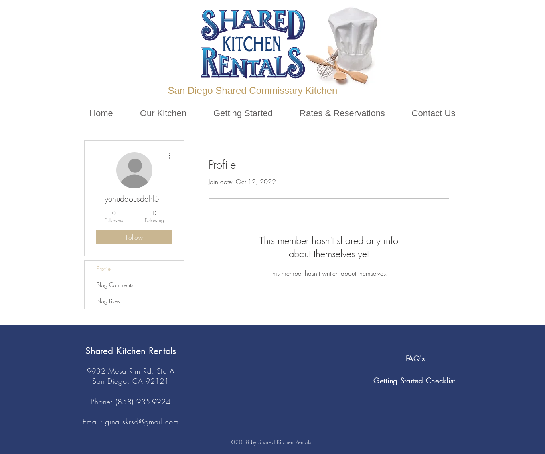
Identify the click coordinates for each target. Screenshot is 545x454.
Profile (104, 268)
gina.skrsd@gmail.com (141, 421)
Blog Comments (115, 285)
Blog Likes (108, 301)
